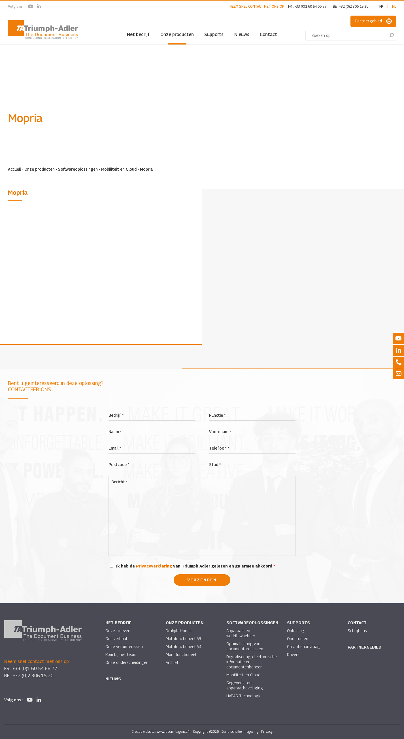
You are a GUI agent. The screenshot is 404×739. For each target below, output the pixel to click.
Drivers (293, 654)
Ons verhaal (116, 638)
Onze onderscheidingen (126, 662)
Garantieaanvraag (303, 646)
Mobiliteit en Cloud (119, 169)
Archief (172, 662)
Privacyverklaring (154, 566)
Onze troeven (117, 630)
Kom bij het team (120, 654)
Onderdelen (297, 638)
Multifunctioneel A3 (183, 638)
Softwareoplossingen (78, 169)
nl (394, 6)
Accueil (14, 169)
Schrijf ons (357, 630)
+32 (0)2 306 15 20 (353, 6)
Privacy (267, 731)
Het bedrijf (138, 34)
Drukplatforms (179, 630)
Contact (268, 34)
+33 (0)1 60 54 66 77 (310, 6)
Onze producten (177, 34)
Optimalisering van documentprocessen (244, 646)
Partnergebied (373, 21)
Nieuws (241, 34)
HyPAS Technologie (243, 695)
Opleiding (295, 630)
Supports (214, 34)
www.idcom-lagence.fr (173, 731)
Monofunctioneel (181, 654)
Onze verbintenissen (124, 646)
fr (381, 6)
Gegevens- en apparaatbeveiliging (244, 685)
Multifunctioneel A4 (183, 646)
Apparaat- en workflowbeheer (240, 633)
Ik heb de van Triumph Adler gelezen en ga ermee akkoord (195, 566)
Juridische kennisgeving (240, 731)
